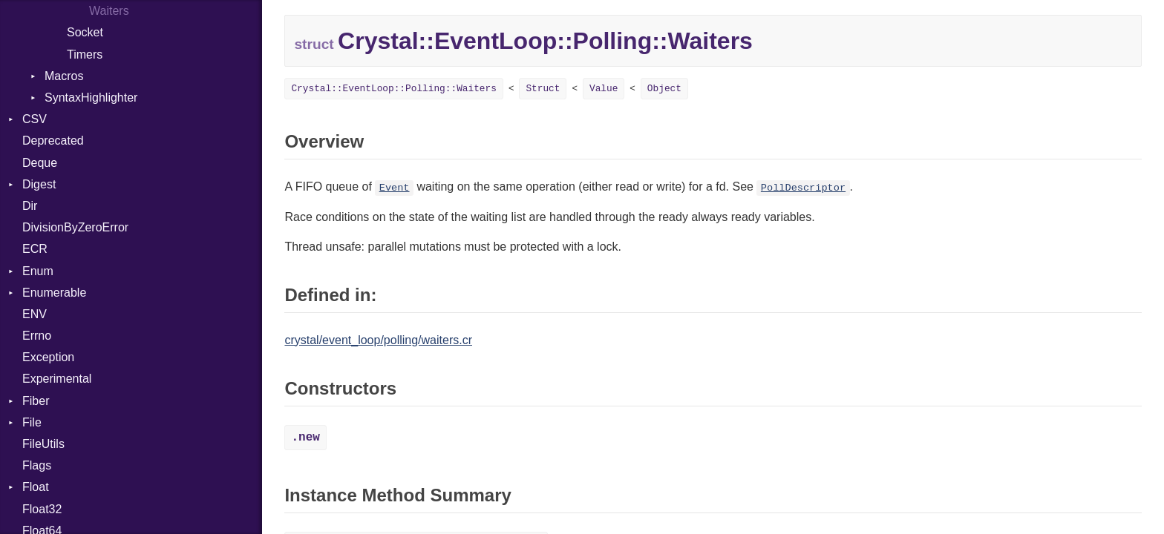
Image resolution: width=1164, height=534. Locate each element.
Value (603, 88)
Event (394, 188)
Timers (84, 54)
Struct (543, 88)
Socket (85, 32)
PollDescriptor (803, 188)
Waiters (109, 10)
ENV (34, 314)
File (32, 422)
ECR (35, 249)
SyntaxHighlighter (91, 97)
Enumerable (54, 292)
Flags (36, 465)
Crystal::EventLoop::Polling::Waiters (393, 88)
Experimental (56, 378)
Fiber (35, 401)
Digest (39, 184)
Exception (48, 357)
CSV (34, 119)
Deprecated (53, 140)
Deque (39, 162)
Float (35, 487)
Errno (36, 335)
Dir (29, 206)
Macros (64, 76)
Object (664, 88)
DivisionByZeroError (75, 227)
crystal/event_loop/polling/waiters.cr (378, 340)
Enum (37, 271)
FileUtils (43, 444)
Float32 (42, 509)
